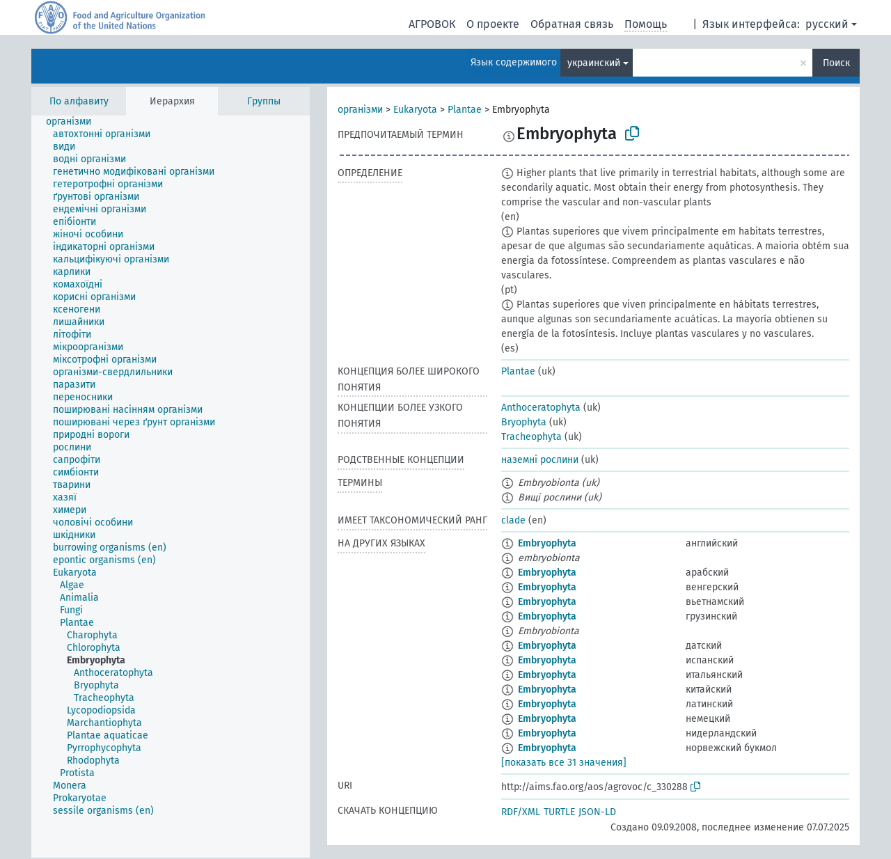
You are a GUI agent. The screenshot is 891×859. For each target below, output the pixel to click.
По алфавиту (79, 101)
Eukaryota (415, 110)
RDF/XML (520, 812)
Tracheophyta (531, 437)
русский (827, 24)
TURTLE (559, 812)
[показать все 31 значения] (563, 763)
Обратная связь (571, 24)
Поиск (836, 63)
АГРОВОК (432, 24)
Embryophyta (547, 543)
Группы (264, 101)
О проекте (492, 24)
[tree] (170, 487)
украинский (593, 63)
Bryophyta (523, 422)
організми (360, 110)
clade (513, 520)
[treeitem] (74, 122)
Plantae (465, 110)
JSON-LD (597, 812)
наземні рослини (539, 460)
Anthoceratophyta (541, 407)
